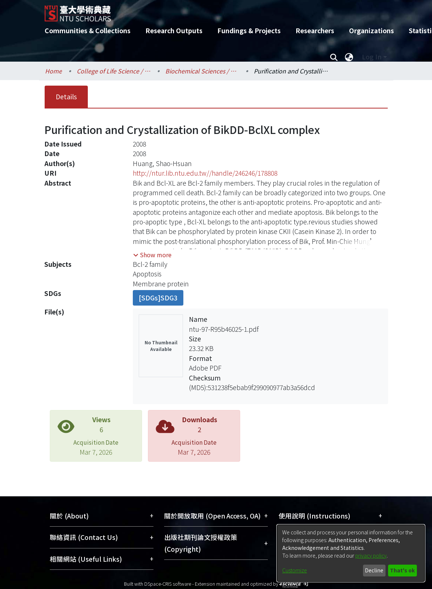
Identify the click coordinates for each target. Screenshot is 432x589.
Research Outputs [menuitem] (174, 30)
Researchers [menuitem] (315, 30)
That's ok (402, 570)
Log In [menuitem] (371, 56)
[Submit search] (334, 56)
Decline (374, 570)
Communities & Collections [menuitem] (88, 30)
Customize (294, 570)
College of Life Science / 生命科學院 (114, 70)
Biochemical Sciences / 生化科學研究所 (202, 70)
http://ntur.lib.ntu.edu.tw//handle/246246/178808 (205, 173)
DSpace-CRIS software (167, 583)
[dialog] (351, 553)
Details (66, 96)
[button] (152, 254)
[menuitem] (349, 57)
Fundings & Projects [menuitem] (249, 30)
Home (53, 70)
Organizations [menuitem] (371, 30)
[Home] (210, 10)
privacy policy (371, 555)
